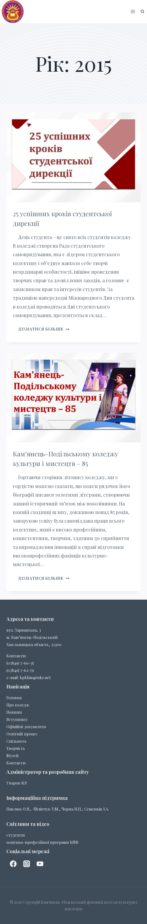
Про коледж (17, 704)
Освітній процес (22, 733)
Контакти (16, 762)
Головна (14, 697)
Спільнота (16, 741)
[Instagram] (26, 864)
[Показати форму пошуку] (142, 11)
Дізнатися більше (43, 329)
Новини (14, 712)
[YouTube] (40, 864)
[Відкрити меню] (133, 11)
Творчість (15, 748)
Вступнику (17, 719)
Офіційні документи (26, 726)
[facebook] (13, 864)
